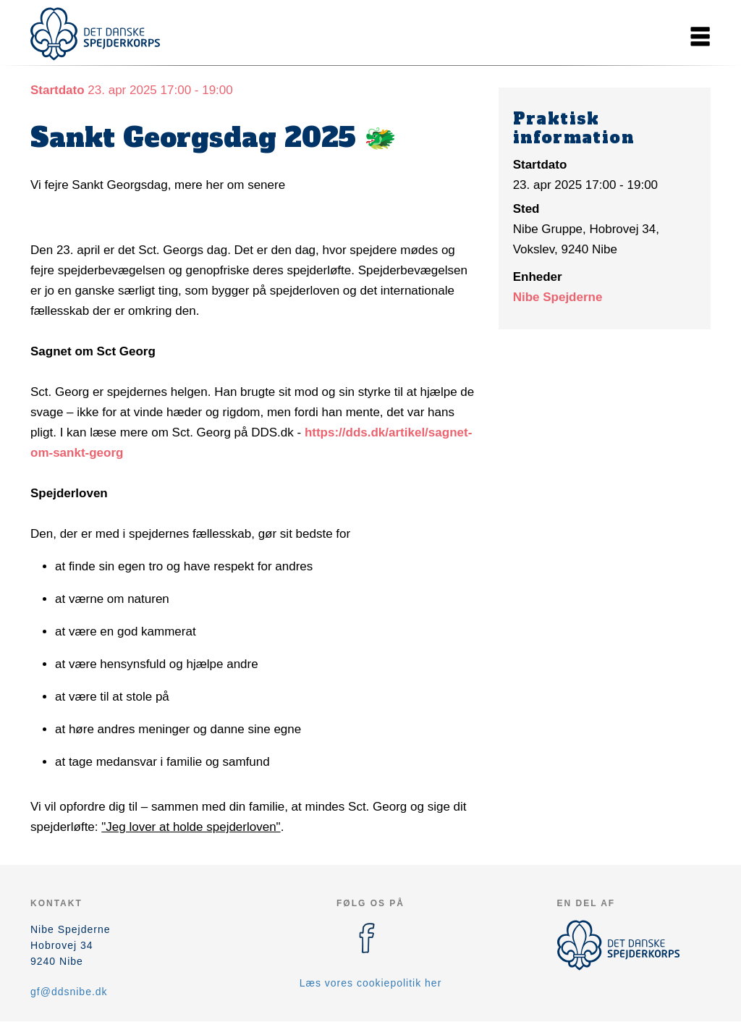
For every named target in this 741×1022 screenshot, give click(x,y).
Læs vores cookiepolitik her (371, 983)
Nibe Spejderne (558, 297)
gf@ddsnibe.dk (69, 991)
